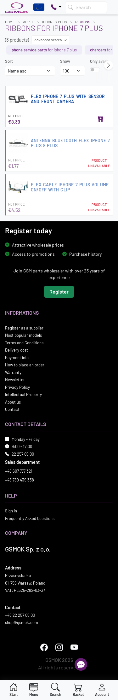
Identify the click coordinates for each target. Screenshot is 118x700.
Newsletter (15, 379)
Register (59, 291)
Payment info (17, 357)
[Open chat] (81, 664)
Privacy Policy (17, 386)
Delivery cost (16, 350)
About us (13, 401)
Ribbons (82, 22)
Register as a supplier (24, 327)
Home (10, 22)
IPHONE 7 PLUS (54, 22)
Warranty (13, 372)
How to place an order (24, 364)
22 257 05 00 (23, 453)
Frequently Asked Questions (29, 518)
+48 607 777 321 (18, 471)
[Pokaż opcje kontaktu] (56, 7)
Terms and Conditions (24, 342)
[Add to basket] (100, 119)
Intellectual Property (23, 394)
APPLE (28, 22)
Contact (12, 409)
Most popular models (23, 335)
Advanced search (50, 40)
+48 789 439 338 (19, 479)
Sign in (11, 510)
